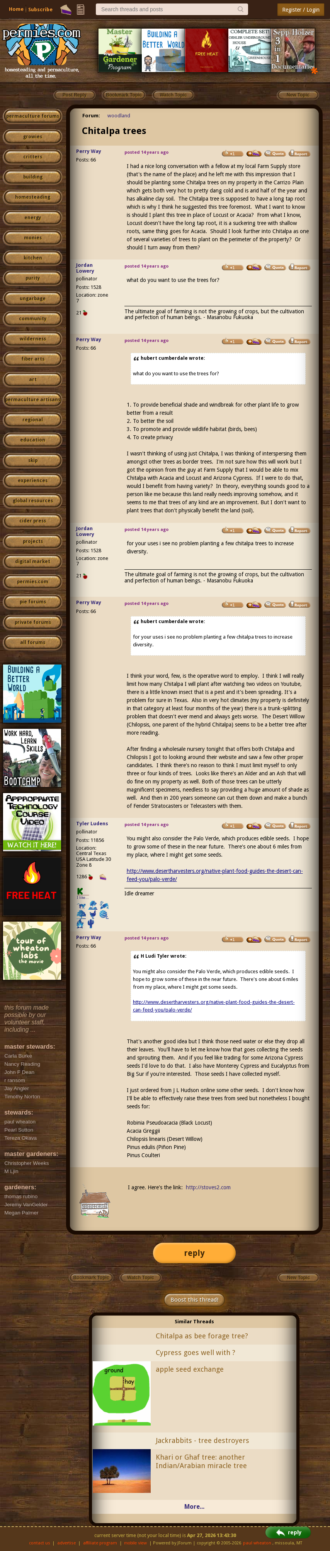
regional (32, 420)
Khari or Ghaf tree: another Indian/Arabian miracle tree (201, 1461)
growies (32, 136)
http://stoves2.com (208, 1187)
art (33, 379)
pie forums (33, 602)
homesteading (32, 197)
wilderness (33, 339)
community (32, 318)
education (32, 440)
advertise (66, 1543)
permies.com (32, 581)
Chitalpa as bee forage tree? (202, 1336)
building (33, 177)
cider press (32, 521)
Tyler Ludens (92, 823)
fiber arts (32, 359)
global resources (33, 500)
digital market (32, 561)
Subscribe (40, 9)
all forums (32, 642)
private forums (33, 622)
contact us (39, 1543)
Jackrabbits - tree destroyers (202, 1440)
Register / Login (301, 10)
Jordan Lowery (85, 268)
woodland (118, 116)
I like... (83, 897)
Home (16, 9)
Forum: (91, 116)
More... (194, 1506)
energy (32, 217)
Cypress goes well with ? (195, 1352)
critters (32, 157)
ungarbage (33, 298)
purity (33, 278)
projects (33, 541)
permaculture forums (32, 116)
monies (33, 237)
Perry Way (88, 151)
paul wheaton (257, 1543)
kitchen (33, 258)
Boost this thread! (194, 1299)
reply (194, 1253)
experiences (33, 480)
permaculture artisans (32, 399)
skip (32, 460)
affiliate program (100, 1543)
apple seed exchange (190, 1369)
